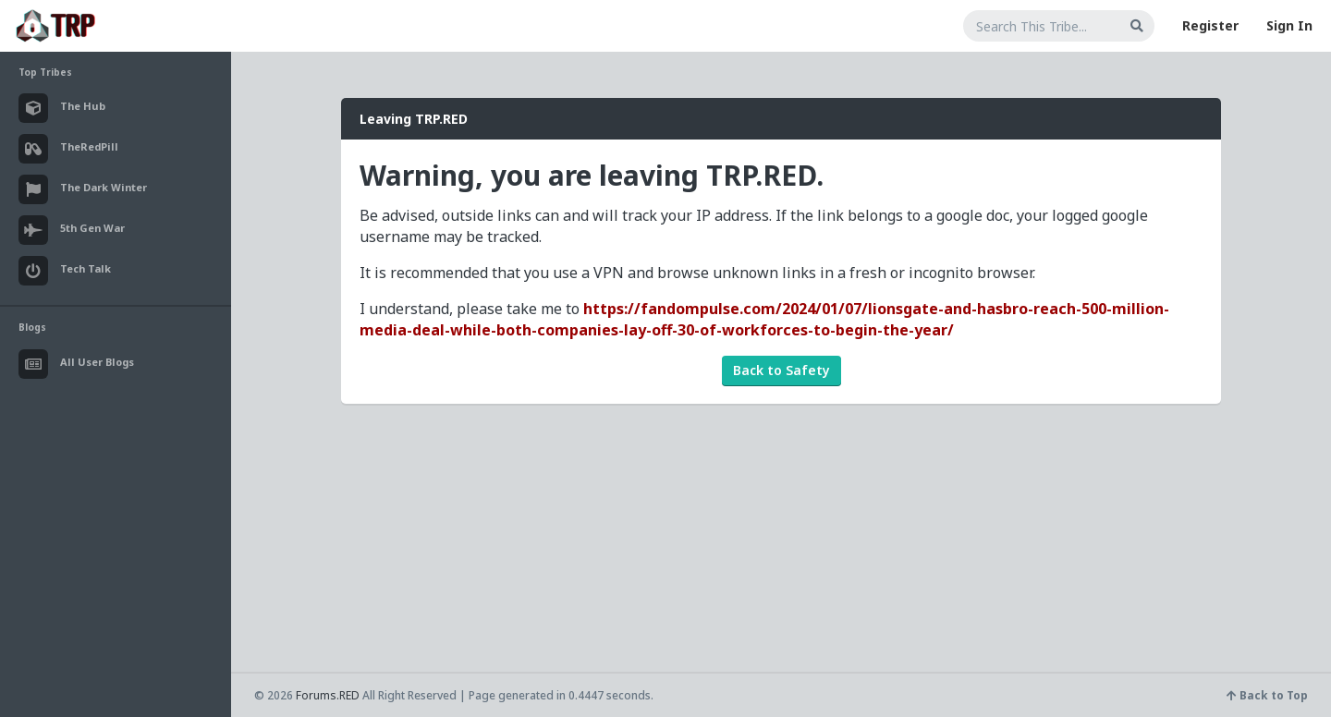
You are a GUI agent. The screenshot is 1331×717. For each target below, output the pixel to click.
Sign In (1289, 25)
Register (1210, 25)
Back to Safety (781, 370)
